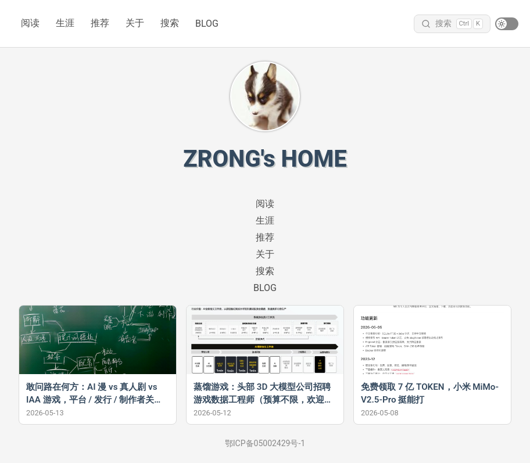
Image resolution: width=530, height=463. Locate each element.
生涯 (65, 22)
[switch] (506, 23)
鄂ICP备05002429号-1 (265, 443)
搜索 (169, 22)
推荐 (100, 22)
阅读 (30, 22)
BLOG (207, 23)
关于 (135, 22)
